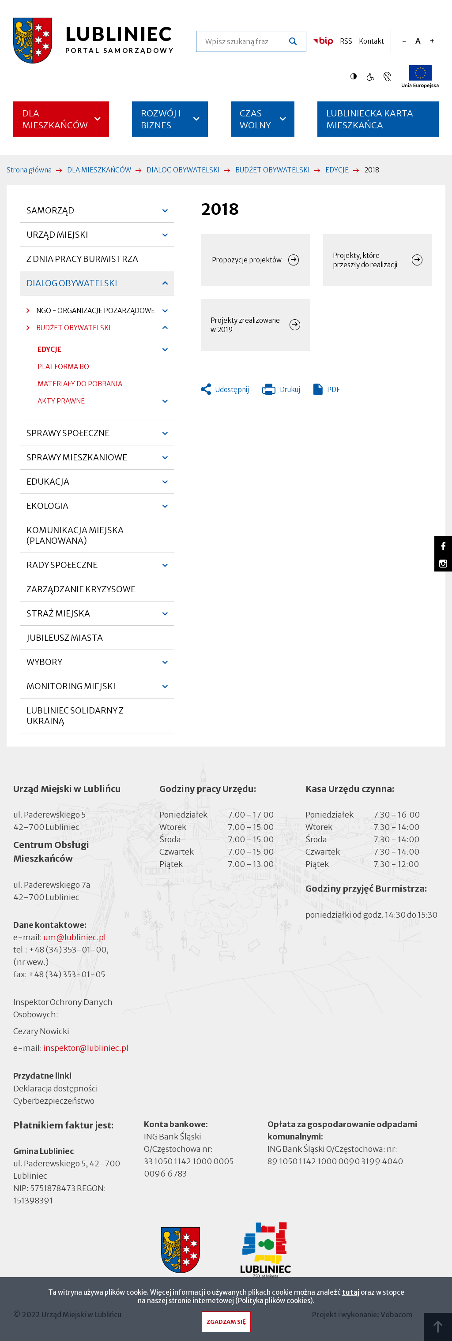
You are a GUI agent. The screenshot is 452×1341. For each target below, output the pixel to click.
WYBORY (44, 665)
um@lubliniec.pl (74, 937)
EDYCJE (337, 170)
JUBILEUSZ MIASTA (64, 637)
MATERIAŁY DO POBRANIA (80, 384)
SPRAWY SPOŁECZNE (67, 436)
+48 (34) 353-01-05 (66, 974)
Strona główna (29, 170)
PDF (333, 389)
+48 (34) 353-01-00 (67, 950)
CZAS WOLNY (255, 119)
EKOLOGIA (47, 509)
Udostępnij (232, 389)
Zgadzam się (226, 1324)
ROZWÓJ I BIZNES (161, 119)
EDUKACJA (47, 485)
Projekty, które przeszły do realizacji (365, 260)
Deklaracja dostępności (55, 1088)
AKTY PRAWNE (61, 401)
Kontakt (371, 41)
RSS (346, 41)
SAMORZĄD (50, 214)
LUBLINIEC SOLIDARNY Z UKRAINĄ (75, 715)
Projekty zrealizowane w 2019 (245, 325)
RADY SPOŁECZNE (62, 568)
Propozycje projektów (247, 260)
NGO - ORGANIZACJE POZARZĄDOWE (90, 312)
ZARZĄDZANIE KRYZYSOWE (81, 589)
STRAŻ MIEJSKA (58, 617)
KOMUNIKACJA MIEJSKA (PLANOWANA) (75, 535)
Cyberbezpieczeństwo (53, 1100)
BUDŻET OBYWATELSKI (272, 170)
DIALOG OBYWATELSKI (183, 170)
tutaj (350, 1294)
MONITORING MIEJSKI (71, 690)
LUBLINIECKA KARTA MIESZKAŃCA (369, 122)
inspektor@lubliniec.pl (85, 1048)
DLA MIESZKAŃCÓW (55, 119)
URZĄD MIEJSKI (57, 238)
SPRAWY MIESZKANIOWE (76, 461)
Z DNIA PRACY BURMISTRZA (82, 259)
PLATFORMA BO (63, 368)
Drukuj (281, 391)
